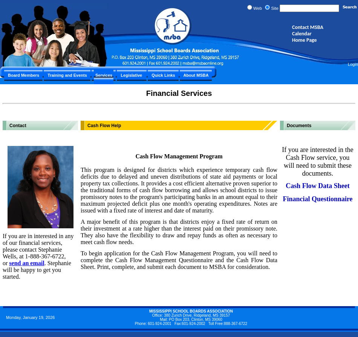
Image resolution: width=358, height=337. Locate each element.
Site (274, 8)
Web (257, 8)
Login (353, 64)
